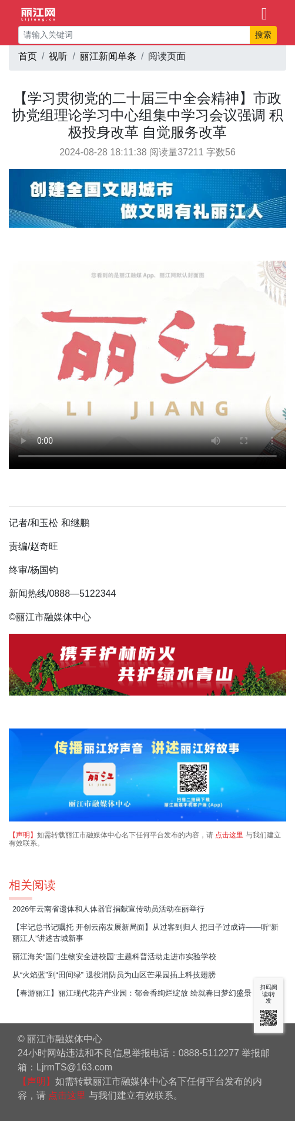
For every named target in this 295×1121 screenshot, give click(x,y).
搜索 (263, 34)
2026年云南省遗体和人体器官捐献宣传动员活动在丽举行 (108, 908)
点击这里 (229, 835)
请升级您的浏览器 (147, 365)
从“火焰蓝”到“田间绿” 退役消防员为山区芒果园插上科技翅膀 (114, 974)
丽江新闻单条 (108, 56)
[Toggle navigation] (264, 13)
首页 (27, 56)
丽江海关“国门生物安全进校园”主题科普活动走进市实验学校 (114, 956)
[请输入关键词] (134, 35)
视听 (58, 56)
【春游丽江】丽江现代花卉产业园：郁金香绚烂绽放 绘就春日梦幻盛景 (132, 993)
